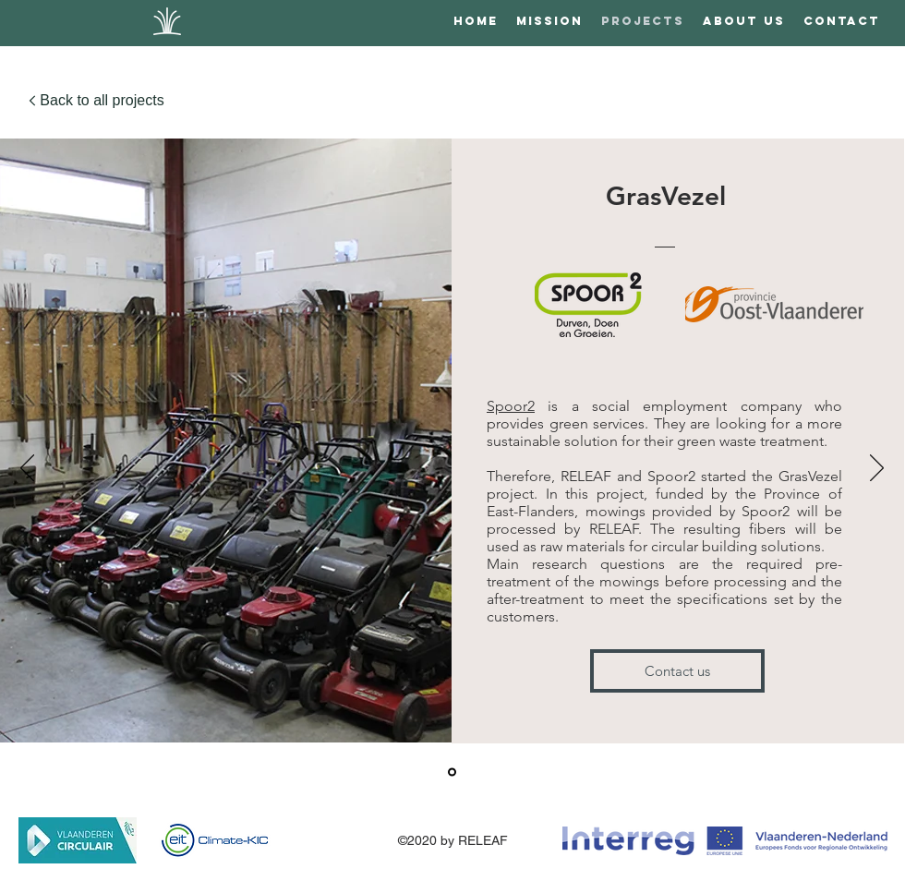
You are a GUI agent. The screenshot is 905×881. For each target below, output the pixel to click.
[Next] (877, 469)
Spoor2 (511, 406)
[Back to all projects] (95, 100)
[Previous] (27, 469)
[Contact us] (677, 671)
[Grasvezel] (452, 772)
